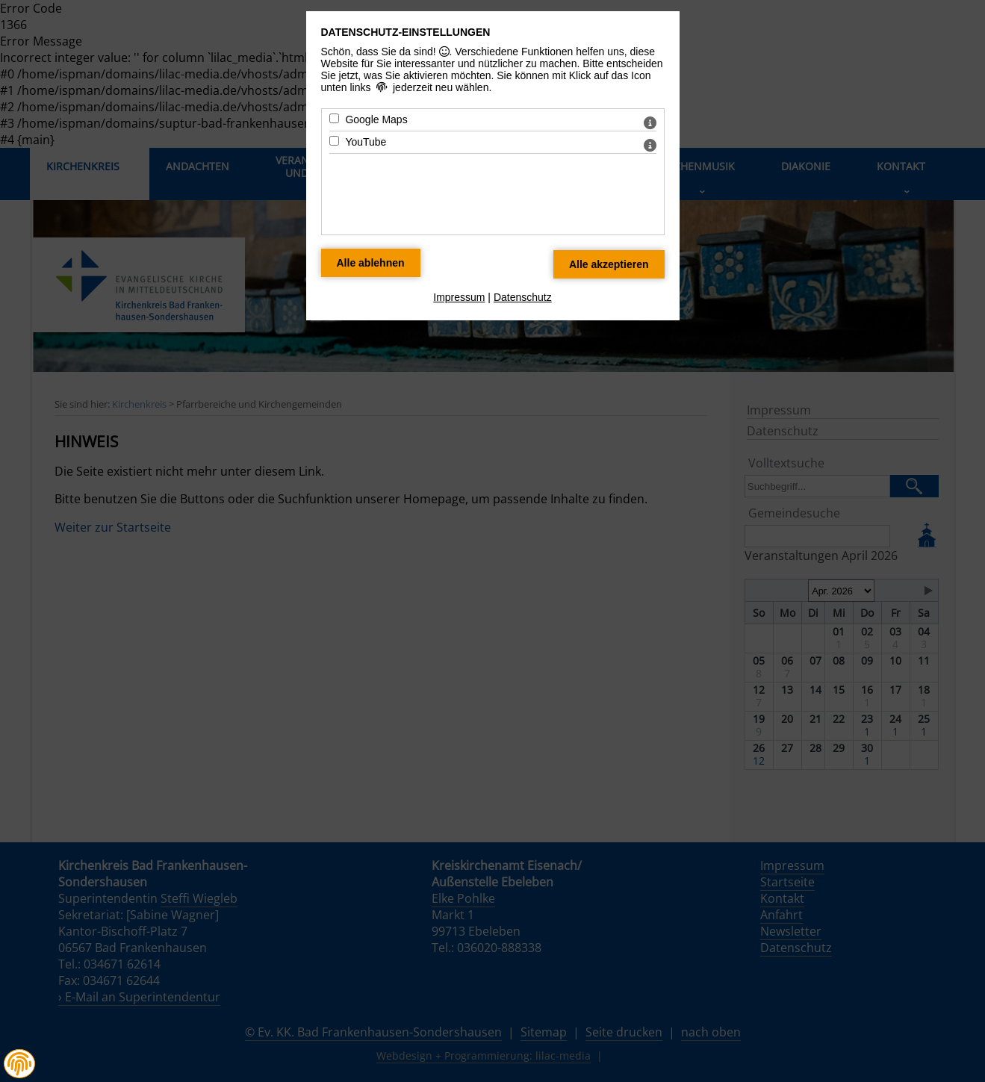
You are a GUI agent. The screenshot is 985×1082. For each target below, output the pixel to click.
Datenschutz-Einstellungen (406, 32)
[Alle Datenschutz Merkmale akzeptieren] (609, 264)
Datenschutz (523, 297)
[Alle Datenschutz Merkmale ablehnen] (370, 263)
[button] (19, 1064)
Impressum (459, 297)
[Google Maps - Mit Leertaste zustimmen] (334, 118)
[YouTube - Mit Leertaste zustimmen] (334, 141)
